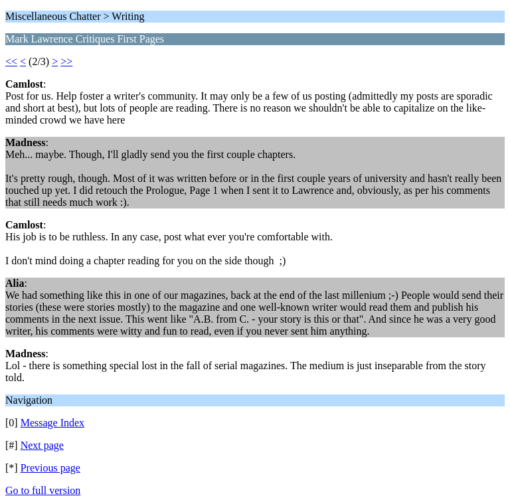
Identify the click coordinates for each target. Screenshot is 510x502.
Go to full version (42, 490)
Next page (42, 445)
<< (11, 61)
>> (66, 61)
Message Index (52, 422)
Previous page (50, 467)
